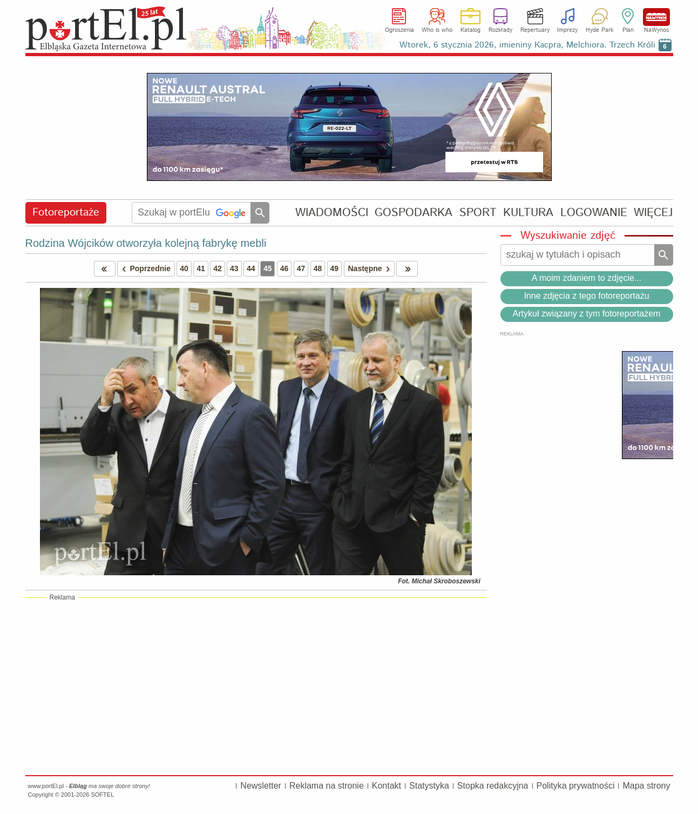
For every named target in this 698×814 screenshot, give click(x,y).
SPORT (478, 212)
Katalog (470, 30)
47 (301, 268)
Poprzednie (144, 268)
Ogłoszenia (399, 30)
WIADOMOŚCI (331, 212)
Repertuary (535, 30)
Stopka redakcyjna (492, 785)
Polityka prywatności (576, 785)
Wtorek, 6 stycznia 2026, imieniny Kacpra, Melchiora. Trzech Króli (527, 45)
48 (318, 268)
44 (251, 268)
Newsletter (260, 785)
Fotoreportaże (65, 212)
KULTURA (528, 212)
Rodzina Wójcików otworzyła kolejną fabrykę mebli (146, 243)
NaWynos (656, 17)
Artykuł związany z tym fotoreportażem (587, 313)
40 (184, 268)
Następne (371, 268)
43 (234, 268)
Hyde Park (599, 30)
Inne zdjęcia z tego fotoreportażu (586, 295)
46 (284, 268)
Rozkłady (500, 30)
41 (200, 268)
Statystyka (429, 785)
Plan (628, 30)
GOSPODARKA (413, 212)
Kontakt (386, 785)
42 (217, 268)
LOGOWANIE (593, 212)
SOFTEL (102, 794)
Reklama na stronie (326, 785)
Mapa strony (646, 785)
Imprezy (567, 30)
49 (334, 268)
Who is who (437, 30)
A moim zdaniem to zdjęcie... (587, 277)
